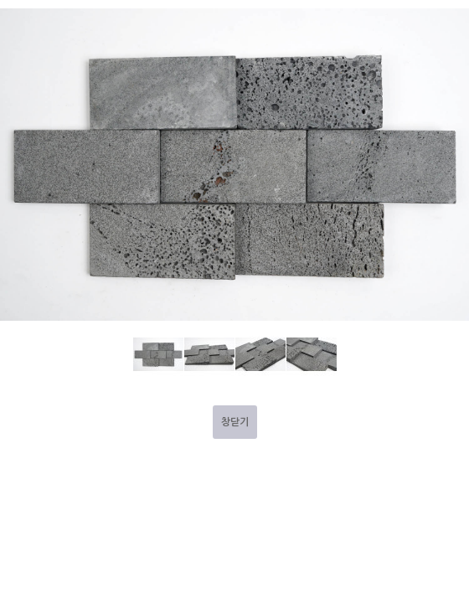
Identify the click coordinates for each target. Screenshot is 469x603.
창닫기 (235, 422)
